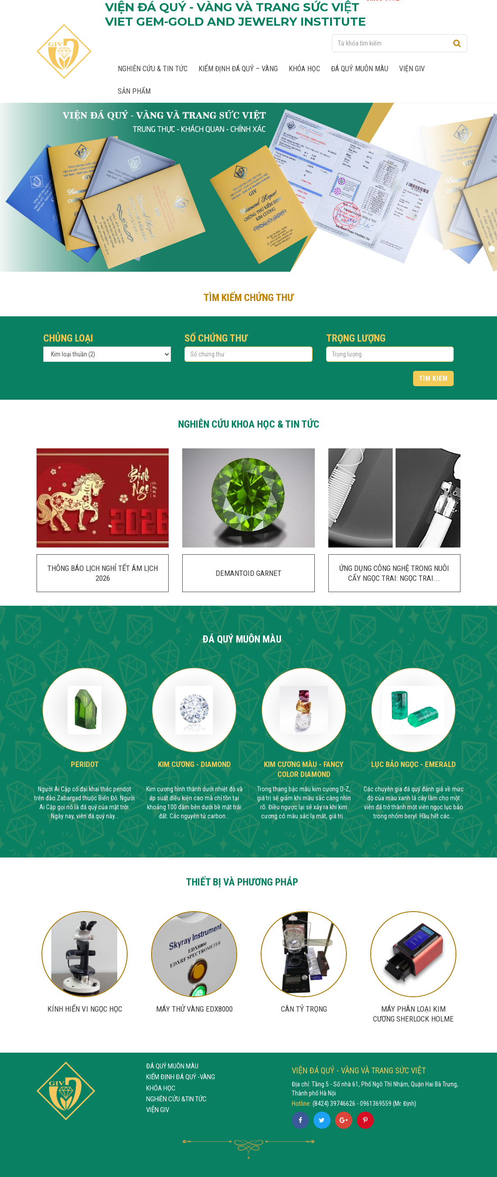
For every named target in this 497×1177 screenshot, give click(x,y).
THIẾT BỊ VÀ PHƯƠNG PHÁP (242, 882)
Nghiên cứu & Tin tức (153, 68)
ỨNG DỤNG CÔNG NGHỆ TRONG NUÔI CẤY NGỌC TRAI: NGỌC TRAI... (394, 573)
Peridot (85, 764)
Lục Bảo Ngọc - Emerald (413, 764)
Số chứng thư (216, 338)
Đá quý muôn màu (359, 68)
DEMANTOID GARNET (248, 573)
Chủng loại (68, 338)
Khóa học (304, 68)
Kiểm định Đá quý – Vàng (238, 68)
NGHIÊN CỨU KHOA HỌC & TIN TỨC (248, 424)
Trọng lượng (356, 338)
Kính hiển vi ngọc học (84, 1008)
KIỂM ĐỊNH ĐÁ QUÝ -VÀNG (180, 1077)
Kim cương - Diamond (194, 764)
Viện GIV (412, 68)
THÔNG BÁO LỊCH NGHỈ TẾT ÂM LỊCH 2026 (102, 573)
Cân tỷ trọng (304, 1008)
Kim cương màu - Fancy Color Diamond (304, 769)
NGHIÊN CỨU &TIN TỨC (176, 1099)
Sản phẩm (134, 91)
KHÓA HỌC (160, 1088)
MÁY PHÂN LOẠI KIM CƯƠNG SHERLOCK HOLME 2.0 (413, 1018)
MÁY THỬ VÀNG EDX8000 (194, 1008)
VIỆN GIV (157, 1110)
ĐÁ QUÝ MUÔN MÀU (241, 639)
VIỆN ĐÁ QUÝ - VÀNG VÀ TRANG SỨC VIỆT (359, 1070)
